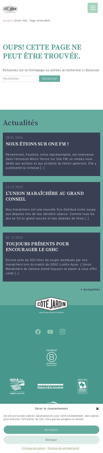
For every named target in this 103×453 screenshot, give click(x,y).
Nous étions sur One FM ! (37, 144)
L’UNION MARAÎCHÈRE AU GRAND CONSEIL (45, 196)
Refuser (51, 440)
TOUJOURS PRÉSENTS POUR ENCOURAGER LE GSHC (37, 247)
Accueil (7, 20)
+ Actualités (90, 289)
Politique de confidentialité (63, 448)
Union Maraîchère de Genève (17, 9)
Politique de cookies (34, 448)
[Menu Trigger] (93, 8)
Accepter (51, 429)
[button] (97, 408)
